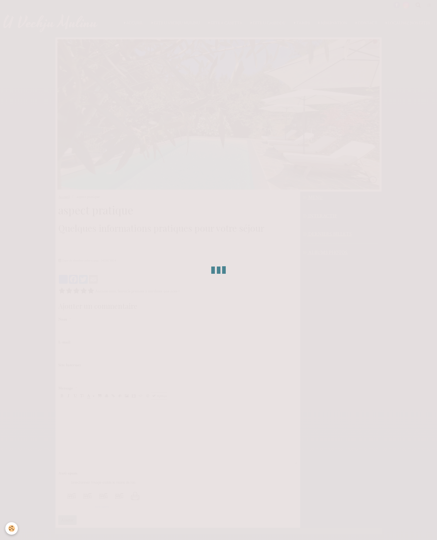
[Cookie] (12, 528)
